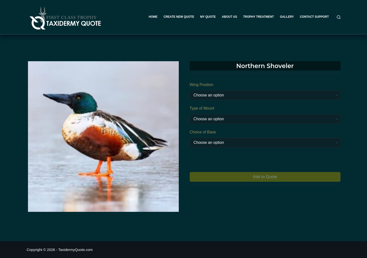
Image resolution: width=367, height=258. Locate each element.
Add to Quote (265, 176)
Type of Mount (202, 108)
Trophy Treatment (258, 16)
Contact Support (314, 16)
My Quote (208, 16)
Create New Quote (179, 16)
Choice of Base (203, 132)
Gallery (287, 16)
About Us (229, 16)
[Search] (338, 17)
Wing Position (202, 85)
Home (153, 16)
